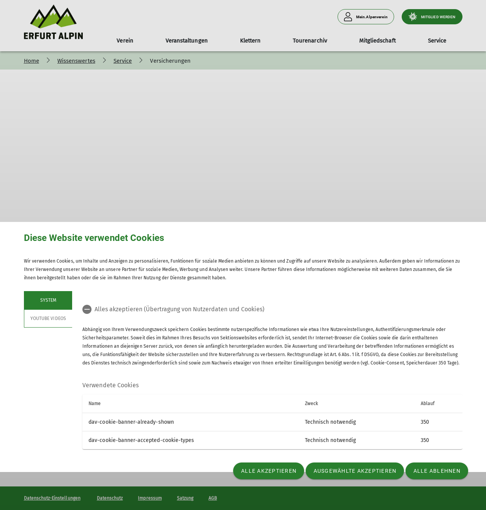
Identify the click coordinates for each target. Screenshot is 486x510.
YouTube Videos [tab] (48, 318)
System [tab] (48, 300)
